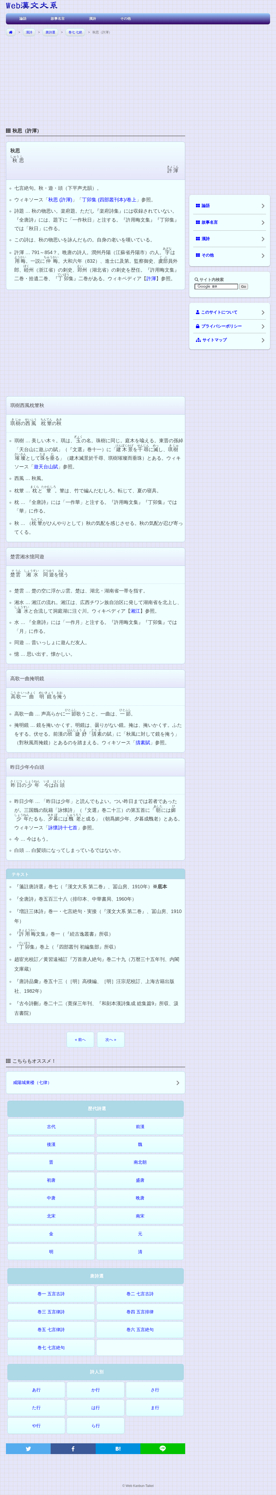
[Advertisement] (138, 77)
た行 (36, 1407)
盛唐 (140, 1180)
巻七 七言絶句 (50, 1347)
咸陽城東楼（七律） (32, 1082)
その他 (125, 18)
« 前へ (80, 1039)
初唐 (51, 1180)
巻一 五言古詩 (50, 1294)
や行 (36, 1425)
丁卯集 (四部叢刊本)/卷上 (109, 199)
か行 (95, 1390)
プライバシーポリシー (219, 326)
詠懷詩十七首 (62, 827)
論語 (22, 18)
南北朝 (140, 1162)
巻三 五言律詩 (50, 1312)
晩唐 (140, 1198)
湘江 (135, 611)
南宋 (140, 1216)
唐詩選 (50, 32)
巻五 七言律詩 (50, 1329)
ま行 (155, 1407)
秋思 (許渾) (60, 199)
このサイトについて (216, 312)
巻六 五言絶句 (139, 1329)
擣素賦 (143, 742)
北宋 (51, 1216)
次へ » (110, 1039)
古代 (51, 1126)
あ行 (36, 1390)
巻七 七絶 (75, 32)
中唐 (51, 1198)
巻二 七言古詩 (139, 1294)
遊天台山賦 (46, 466)
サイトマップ (211, 340)
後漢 (51, 1144)
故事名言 (58, 18)
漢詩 (92, 18)
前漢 (140, 1126)
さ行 (155, 1390)
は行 (95, 1407)
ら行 (95, 1425)
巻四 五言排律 (139, 1312)
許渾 (151, 278)
